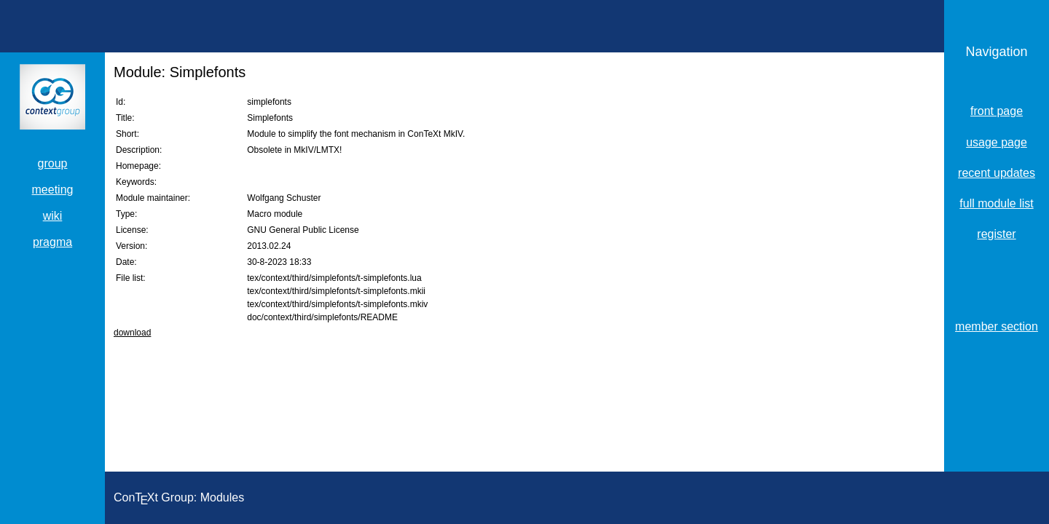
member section (996, 326)
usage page (996, 142)
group (53, 163)
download (132, 333)
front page (996, 111)
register (996, 234)
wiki (53, 216)
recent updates (996, 173)
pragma (52, 242)
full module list (996, 203)
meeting (53, 189)
